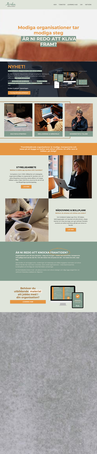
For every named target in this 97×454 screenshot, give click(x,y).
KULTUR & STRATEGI (18, 134)
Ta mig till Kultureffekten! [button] (19, 93)
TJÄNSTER (62, 4)
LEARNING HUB (72, 4)
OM (81, 4)
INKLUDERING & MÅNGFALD (48, 134)
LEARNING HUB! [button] (28, 302)
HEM (55, 4)
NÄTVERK (88, 4)
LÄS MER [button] (26, 186)
